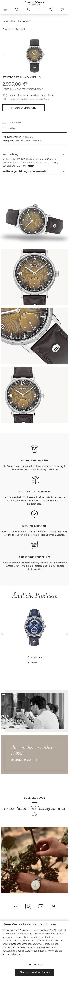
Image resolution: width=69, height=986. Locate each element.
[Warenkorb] (62, 10)
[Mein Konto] (28, 10)
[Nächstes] (64, 56)
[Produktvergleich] (39, 10)
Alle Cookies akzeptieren (34, 972)
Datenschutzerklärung (23, 944)
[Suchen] (16, 10)
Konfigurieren (34, 964)
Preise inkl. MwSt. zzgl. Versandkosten (22, 89)
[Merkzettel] (50, 10)
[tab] (33, 159)
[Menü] (5, 10)
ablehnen (17, 954)
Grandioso (34, 657)
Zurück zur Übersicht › (14, 29)
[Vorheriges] (4, 56)
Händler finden (21, 759)
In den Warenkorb (23, 107)
